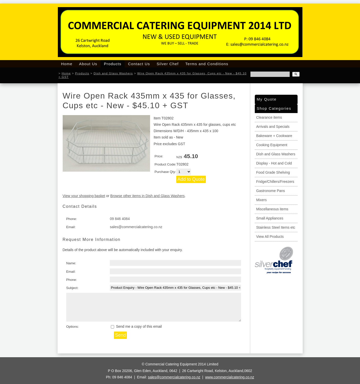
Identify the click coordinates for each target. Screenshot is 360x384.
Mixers (261, 200)
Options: (72, 326)
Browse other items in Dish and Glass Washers (147, 196)
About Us (88, 64)
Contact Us (139, 64)
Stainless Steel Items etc (275, 227)
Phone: (71, 219)
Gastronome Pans (270, 191)
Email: (71, 227)
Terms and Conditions (206, 64)
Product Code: (165, 164)
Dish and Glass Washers (113, 73)
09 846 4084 (120, 219)
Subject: (72, 288)
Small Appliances (270, 218)
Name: (71, 263)
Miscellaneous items (272, 209)
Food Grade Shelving (273, 172)
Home (67, 64)
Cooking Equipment (271, 145)
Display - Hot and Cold (274, 163)
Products (113, 64)
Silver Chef (168, 64)
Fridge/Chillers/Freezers (275, 182)
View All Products (270, 237)
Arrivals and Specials (273, 127)
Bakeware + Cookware (274, 136)
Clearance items (269, 117)
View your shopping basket (84, 196)
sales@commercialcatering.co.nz (136, 227)
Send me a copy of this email (136, 326)
